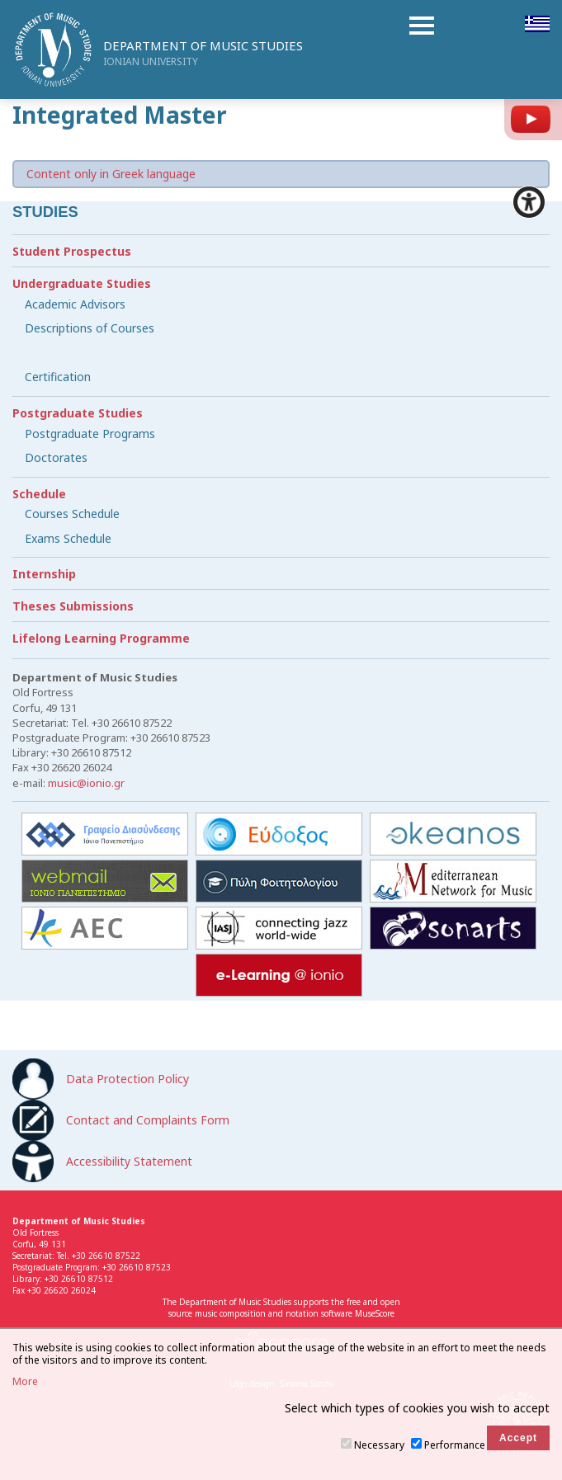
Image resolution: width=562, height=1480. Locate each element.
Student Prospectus (71, 251)
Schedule (39, 494)
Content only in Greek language (111, 173)
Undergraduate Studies (81, 283)
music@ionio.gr (86, 782)
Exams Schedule (68, 538)
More (25, 1381)
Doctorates (56, 457)
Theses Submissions (73, 606)
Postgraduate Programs (90, 433)
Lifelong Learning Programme (101, 638)
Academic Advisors (75, 304)
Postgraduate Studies (77, 413)
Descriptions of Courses (89, 328)
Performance (454, 1445)
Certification (58, 376)
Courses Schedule (72, 513)
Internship (44, 574)
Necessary (379, 1445)
